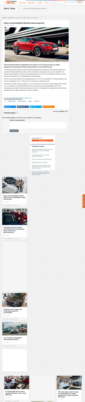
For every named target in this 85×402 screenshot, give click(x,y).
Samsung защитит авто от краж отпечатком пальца (40, 155)
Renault (36, 101)
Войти (80, 2)
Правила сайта (36, 174)
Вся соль (4, 17)
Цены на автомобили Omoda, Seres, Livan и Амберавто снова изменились (14, 197)
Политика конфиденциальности (40, 173)
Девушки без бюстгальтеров (39, 162)
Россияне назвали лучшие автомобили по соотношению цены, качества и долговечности (13, 229)
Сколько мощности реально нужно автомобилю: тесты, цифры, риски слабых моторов (41, 167)
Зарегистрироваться (71, 2)
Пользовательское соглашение (40, 172)
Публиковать (14, 130)
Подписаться (42, 140)
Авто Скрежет (6, 205)
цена (30, 101)
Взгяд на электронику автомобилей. (42, 159)
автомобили (22, 101)
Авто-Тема (9, 8)
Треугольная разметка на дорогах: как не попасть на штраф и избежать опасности (42, 150)
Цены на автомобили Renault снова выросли (27, 17)
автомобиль (11, 101)
